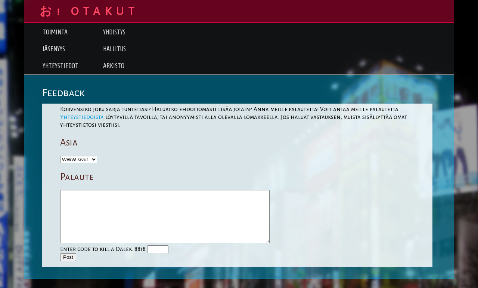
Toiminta (55, 32)
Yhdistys (114, 32)
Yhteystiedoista (82, 117)
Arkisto (113, 66)
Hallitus (114, 49)
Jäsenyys (54, 49)
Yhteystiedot (60, 66)
